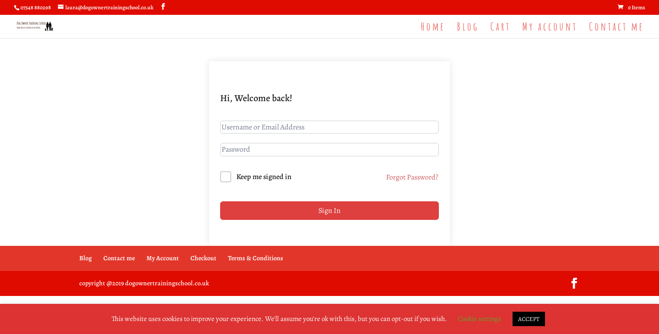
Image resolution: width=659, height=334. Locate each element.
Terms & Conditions (255, 258)
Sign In (329, 211)
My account (549, 28)
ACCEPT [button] (528, 319)
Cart (500, 28)
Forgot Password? (412, 177)
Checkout (203, 258)
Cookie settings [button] (479, 318)
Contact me (616, 28)
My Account (162, 258)
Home (433, 28)
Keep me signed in (263, 177)
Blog (468, 28)
